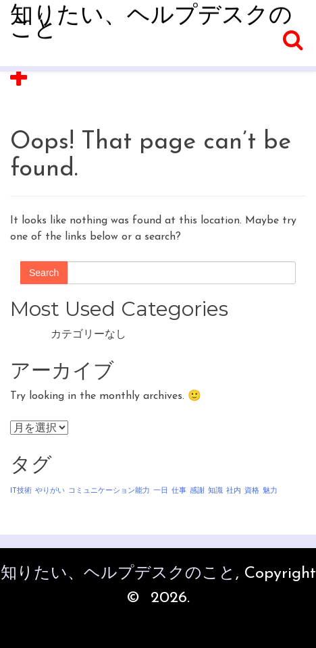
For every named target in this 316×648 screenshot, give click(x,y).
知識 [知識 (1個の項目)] (215, 491)
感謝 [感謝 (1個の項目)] (197, 491)
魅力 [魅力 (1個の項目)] (270, 491)
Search (44, 272)
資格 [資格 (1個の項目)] (251, 491)
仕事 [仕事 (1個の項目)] (179, 491)
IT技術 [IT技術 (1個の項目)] (21, 491)
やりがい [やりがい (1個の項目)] (50, 491)
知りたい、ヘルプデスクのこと (151, 23)
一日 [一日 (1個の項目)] (160, 491)
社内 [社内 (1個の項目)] (233, 491)
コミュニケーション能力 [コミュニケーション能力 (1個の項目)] (109, 491)
